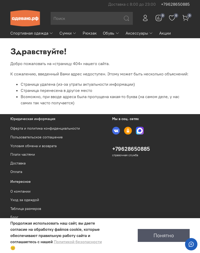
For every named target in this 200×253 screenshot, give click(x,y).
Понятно (163, 235)
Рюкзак (90, 33)
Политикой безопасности (78, 241)
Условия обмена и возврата (33, 146)
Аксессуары (139, 33)
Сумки (67, 33)
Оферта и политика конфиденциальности (45, 128)
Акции (165, 33)
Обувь (111, 33)
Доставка (18, 163)
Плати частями (22, 154)
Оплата (16, 171)
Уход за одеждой (24, 199)
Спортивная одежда (31, 33)
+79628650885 (175, 4)
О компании (20, 191)
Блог (14, 217)
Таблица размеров (25, 208)
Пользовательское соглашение (36, 137)
